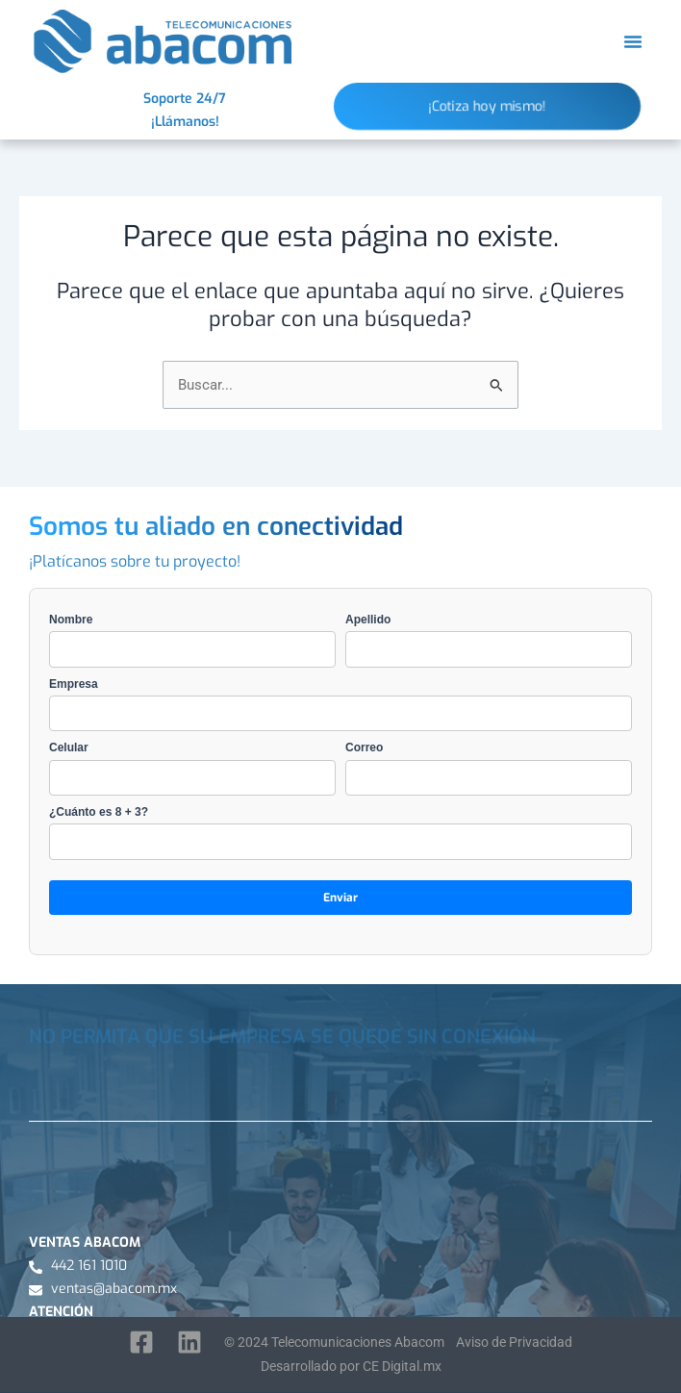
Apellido (488, 640)
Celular (192, 768)
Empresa (340, 704)
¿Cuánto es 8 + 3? (340, 832)
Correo (488, 768)
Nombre (192, 640)
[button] (632, 41)
